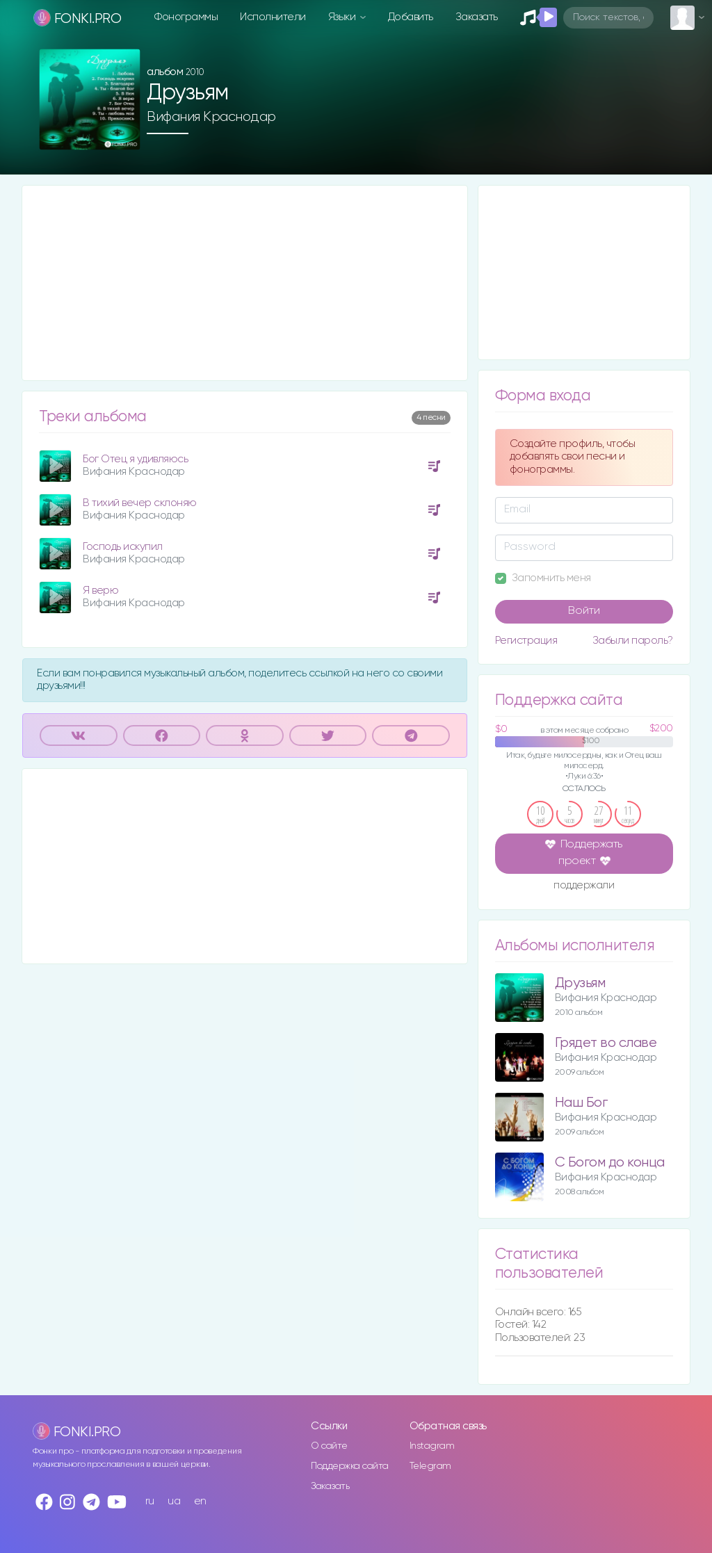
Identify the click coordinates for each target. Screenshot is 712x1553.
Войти (584, 611)
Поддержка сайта (350, 1466)
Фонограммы (186, 17)
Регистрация (526, 640)
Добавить (410, 17)
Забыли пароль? (632, 640)
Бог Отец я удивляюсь (135, 459)
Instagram (432, 1446)
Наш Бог (581, 1103)
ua (174, 1501)
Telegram (430, 1466)
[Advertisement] (244, 283)
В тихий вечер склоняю (140, 503)
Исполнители (273, 17)
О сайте (329, 1446)
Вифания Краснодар (211, 117)
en (200, 1501)
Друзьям (580, 983)
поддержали (583, 886)
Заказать (476, 17)
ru (149, 1501)
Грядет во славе (606, 1043)
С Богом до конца (610, 1162)
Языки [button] (343, 17)
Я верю (100, 590)
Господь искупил (123, 547)
